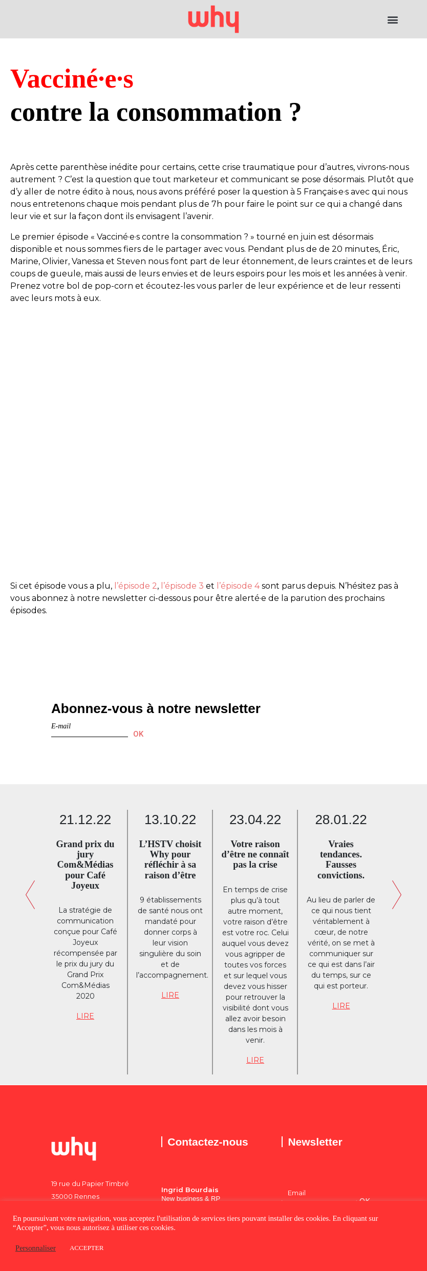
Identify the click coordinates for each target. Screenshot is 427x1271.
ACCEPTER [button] (86, 1248)
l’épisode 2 (135, 586)
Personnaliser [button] (35, 1248)
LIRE (85, 1016)
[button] (393, 19)
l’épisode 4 (238, 586)
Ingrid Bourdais (190, 1190)
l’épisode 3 (182, 586)
